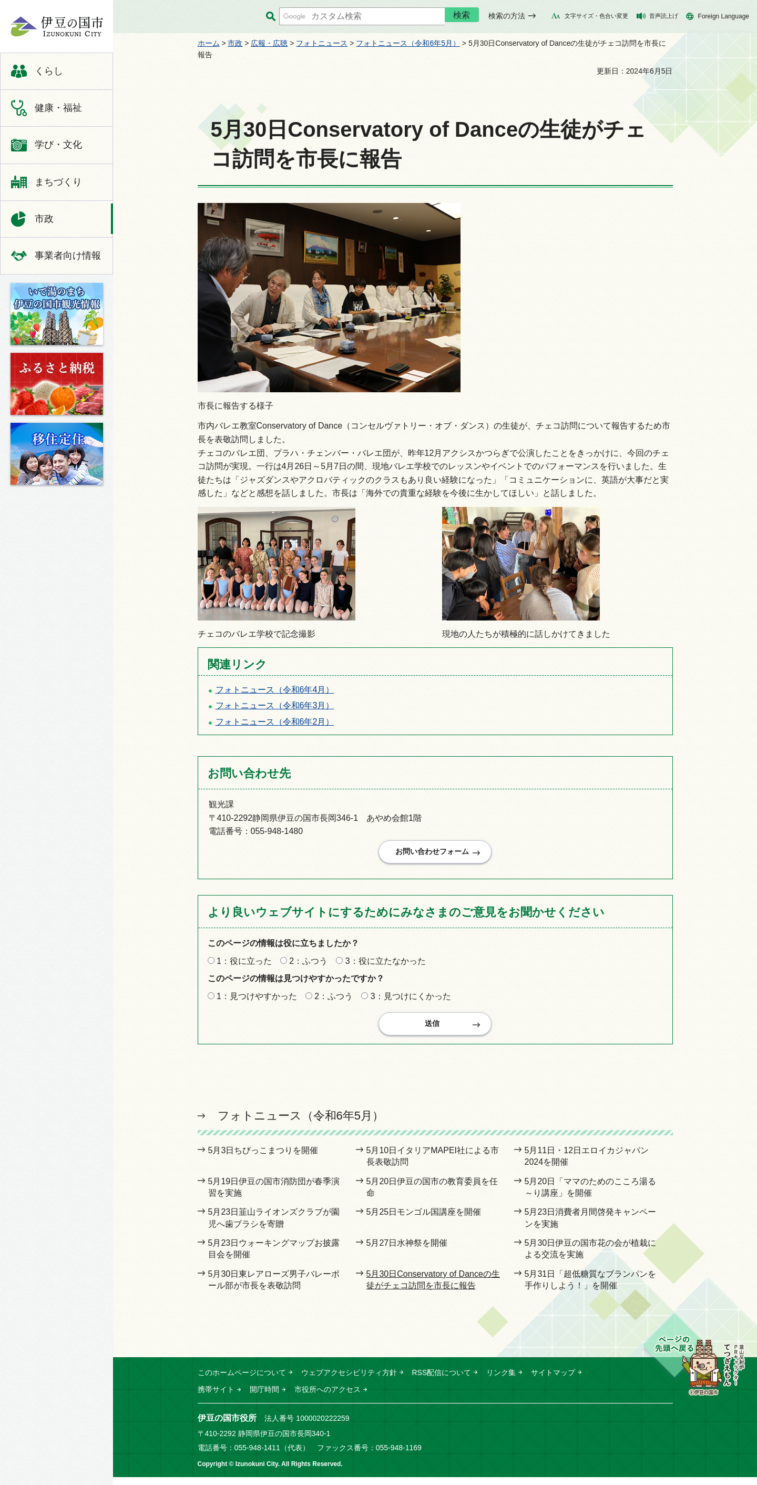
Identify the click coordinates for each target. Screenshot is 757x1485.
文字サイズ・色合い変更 (596, 16)
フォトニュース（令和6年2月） (275, 721)
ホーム (209, 43)
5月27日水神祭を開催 (407, 1250)
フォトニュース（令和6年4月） (275, 689)
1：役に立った (244, 964)
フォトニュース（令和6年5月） (408, 43)
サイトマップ (553, 1380)
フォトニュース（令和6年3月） (275, 705)
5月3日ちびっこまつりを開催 (263, 1158)
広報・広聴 (269, 43)
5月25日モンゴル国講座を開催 (424, 1220)
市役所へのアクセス (327, 1397)
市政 (235, 43)
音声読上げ (663, 16)
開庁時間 (264, 1397)
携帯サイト (216, 1397)
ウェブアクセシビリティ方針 (349, 1380)
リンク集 (501, 1380)
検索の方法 (506, 16)
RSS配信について (442, 1380)
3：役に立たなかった (385, 964)
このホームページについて (242, 1380)
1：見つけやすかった (257, 1000)
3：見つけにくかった (411, 1000)
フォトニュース (321, 43)
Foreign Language (723, 16)
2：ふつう (308, 964)
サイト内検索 (271, 16)
